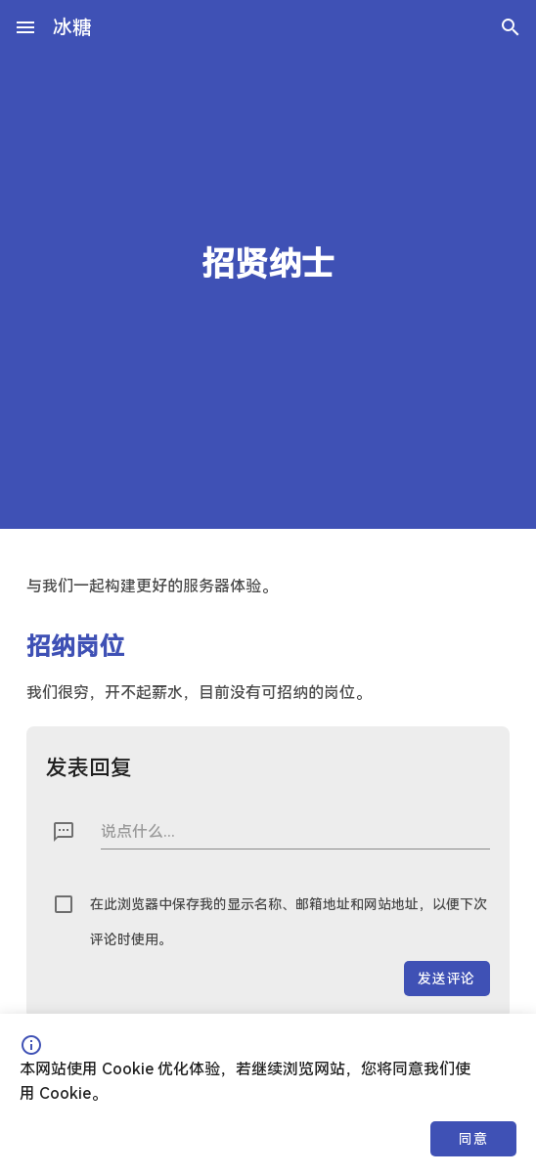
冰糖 (72, 27)
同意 (473, 1139)
